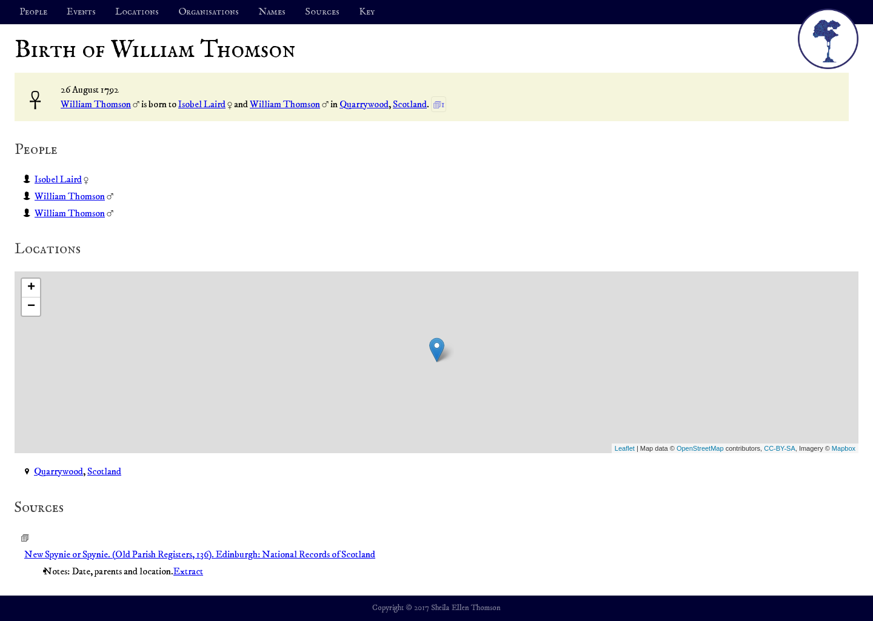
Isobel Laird (202, 104)
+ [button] (31, 288)
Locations (137, 12)
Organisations (208, 12)
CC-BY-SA (779, 448)
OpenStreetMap (700, 448)
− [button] (31, 306)
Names (272, 12)
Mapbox (843, 448)
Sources (322, 12)
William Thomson (96, 104)
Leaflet (625, 448)
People (33, 12)
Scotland (410, 104)
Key (367, 12)
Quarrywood (364, 104)
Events (81, 12)
